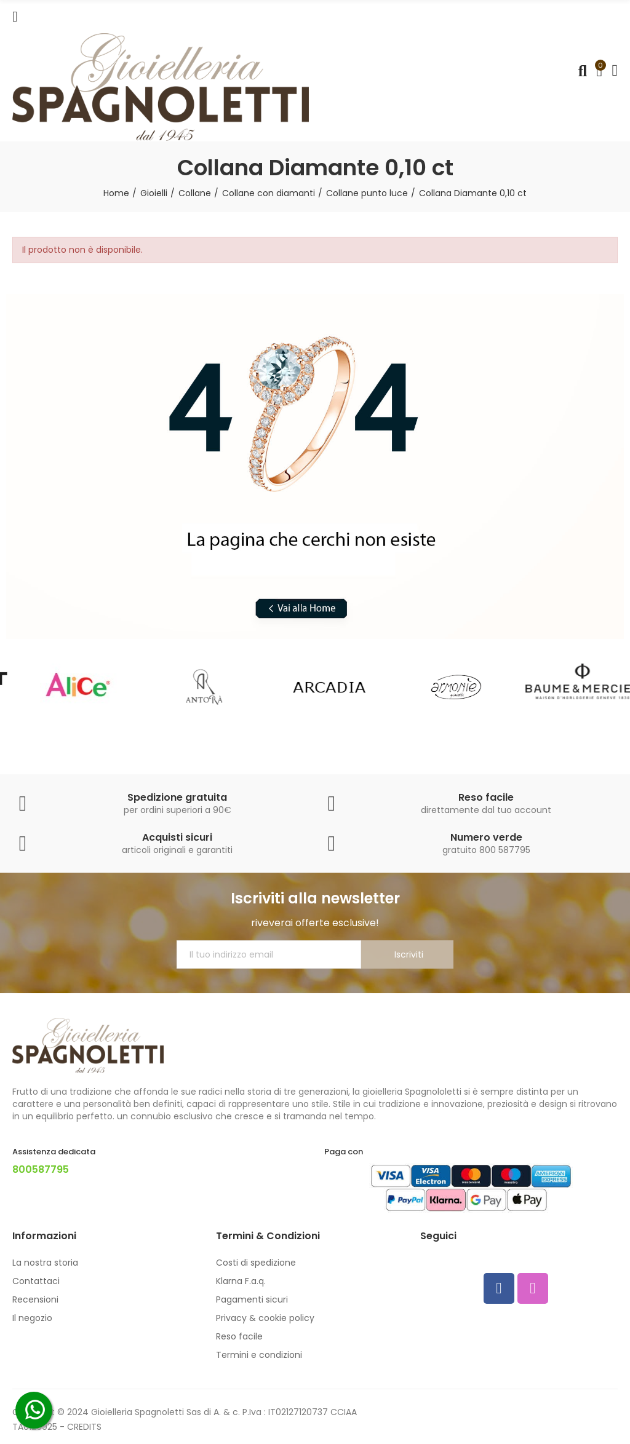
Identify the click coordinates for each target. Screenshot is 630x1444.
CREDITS (84, 1427)
